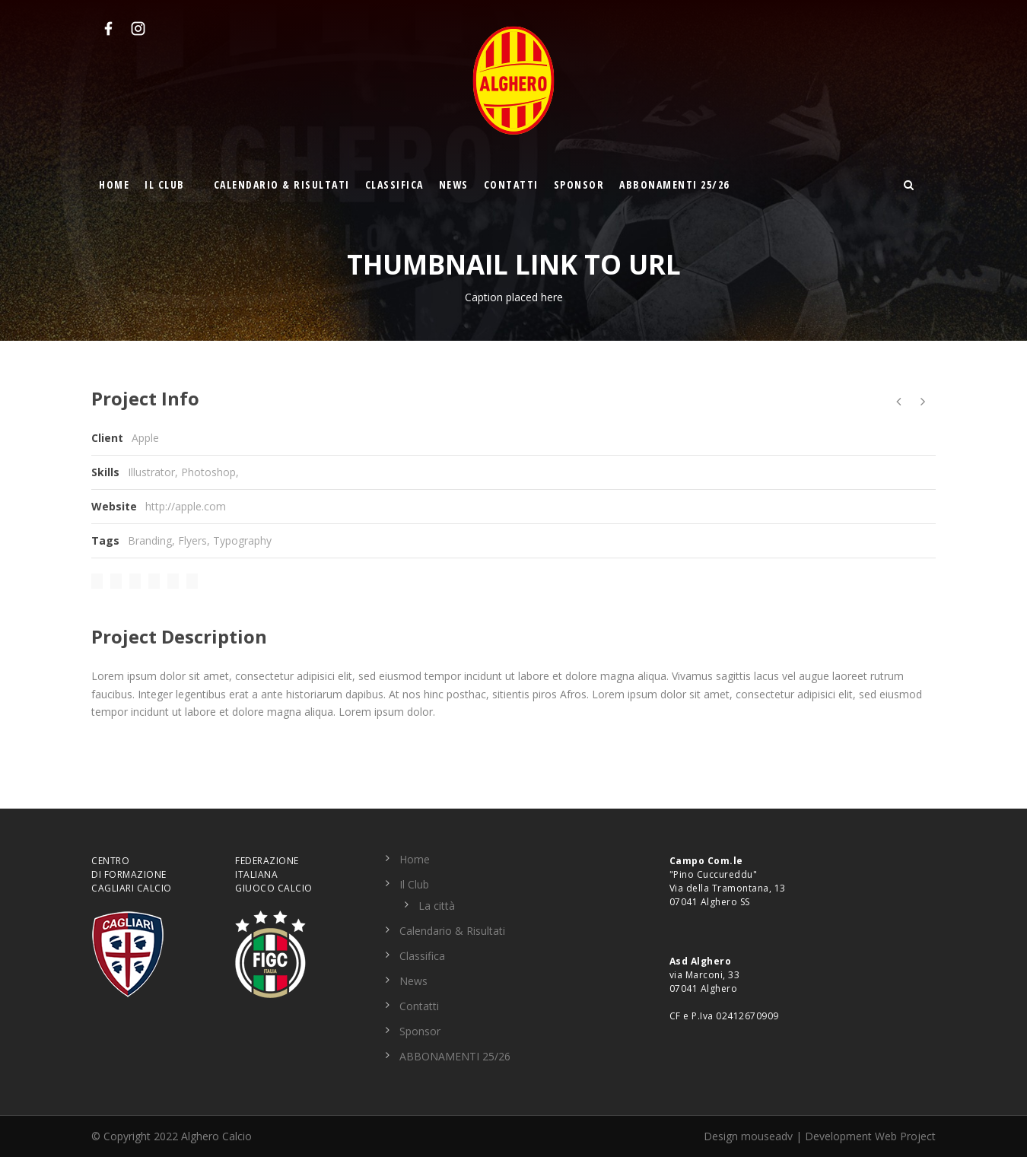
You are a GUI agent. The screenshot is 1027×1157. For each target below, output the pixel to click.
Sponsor (579, 184)
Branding (150, 540)
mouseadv (767, 1136)
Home (114, 184)
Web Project (905, 1136)
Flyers (192, 540)
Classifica (394, 184)
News (454, 184)
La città (436, 905)
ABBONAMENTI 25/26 (674, 184)
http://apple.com (185, 506)
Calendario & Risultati (282, 184)
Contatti (511, 184)
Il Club (165, 184)
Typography (242, 540)
